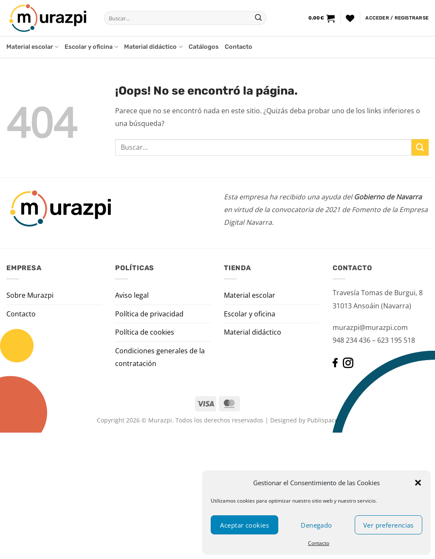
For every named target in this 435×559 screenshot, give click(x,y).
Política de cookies (144, 332)
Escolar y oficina (91, 47)
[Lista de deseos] (350, 18)
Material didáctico (153, 47)
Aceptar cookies (244, 525)
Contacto (318, 543)
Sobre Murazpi (30, 295)
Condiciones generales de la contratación (160, 357)
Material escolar (32, 47)
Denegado (316, 525)
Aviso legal (132, 295)
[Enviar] (258, 18)
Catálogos (204, 46)
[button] (418, 482)
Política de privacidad (149, 314)
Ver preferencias (388, 525)
